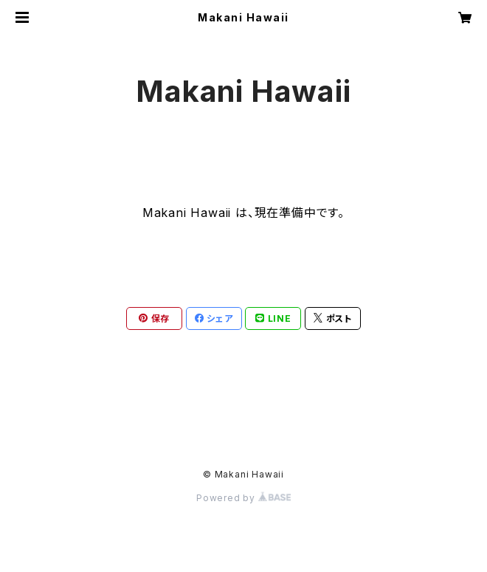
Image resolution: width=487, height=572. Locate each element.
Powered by (243, 497)
